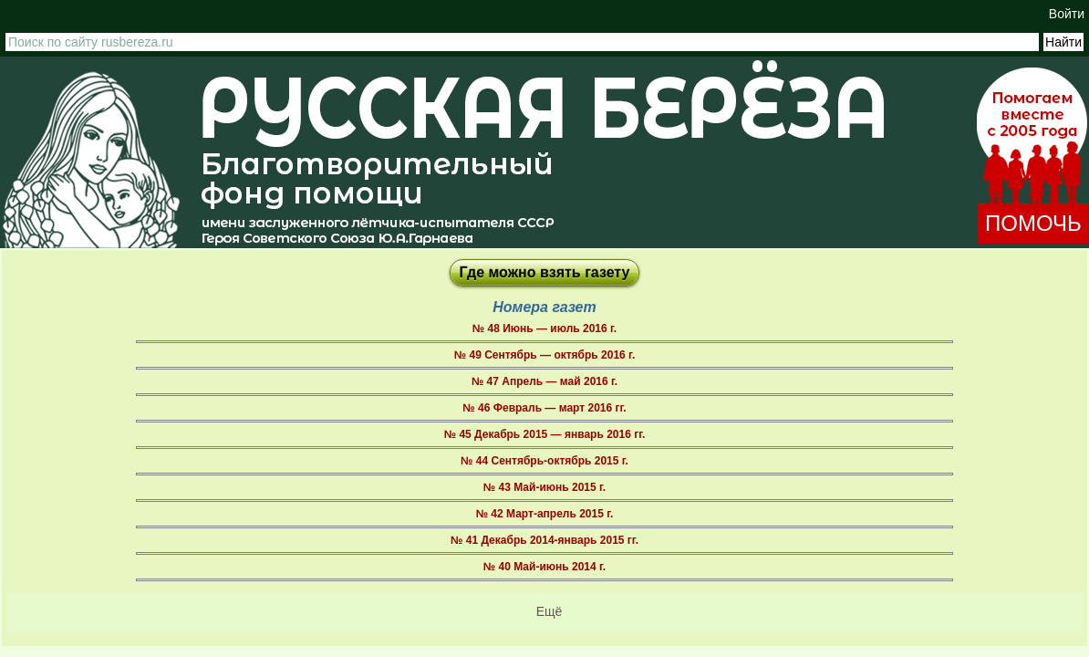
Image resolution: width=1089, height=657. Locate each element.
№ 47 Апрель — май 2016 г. (544, 381)
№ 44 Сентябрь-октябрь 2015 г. (544, 460)
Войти (1066, 13)
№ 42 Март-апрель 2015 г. (545, 513)
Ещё (549, 611)
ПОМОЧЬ (1033, 223)
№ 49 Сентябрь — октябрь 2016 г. (544, 355)
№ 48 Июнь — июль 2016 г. (544, 328)
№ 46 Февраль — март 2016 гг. (544, 408)
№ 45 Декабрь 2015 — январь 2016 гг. (545, 434)
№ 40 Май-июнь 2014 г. (544, 566)
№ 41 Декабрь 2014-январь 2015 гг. (544, 540)
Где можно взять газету (545, 272)
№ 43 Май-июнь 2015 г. (544, 487)
